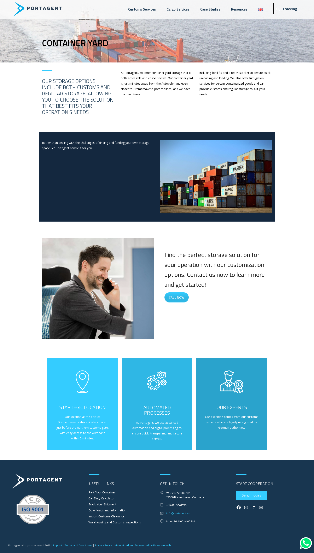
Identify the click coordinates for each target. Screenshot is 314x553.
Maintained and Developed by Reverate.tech (143, 545)
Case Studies (210, 9)
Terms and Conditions (78, 545)
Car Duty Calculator (101, 498)
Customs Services (142, 9)
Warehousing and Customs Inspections (114, 522)
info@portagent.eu (178, 513)
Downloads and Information (107, 510)
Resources (239, 9)
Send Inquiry (251, 495)
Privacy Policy (103, 545)
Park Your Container (101, 492)
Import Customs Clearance (106, 516)
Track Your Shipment (102, 504)
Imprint (57, 545)
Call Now (176, 297)
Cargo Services (178, 9)
